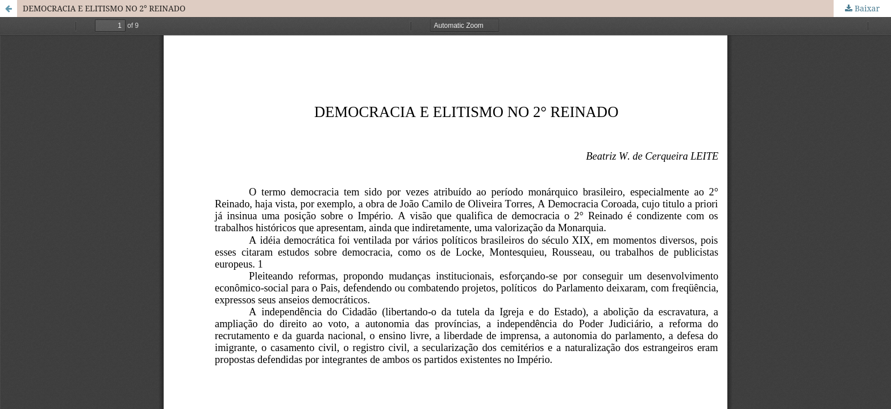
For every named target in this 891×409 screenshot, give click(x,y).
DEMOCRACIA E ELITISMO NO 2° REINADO (104, 8)
